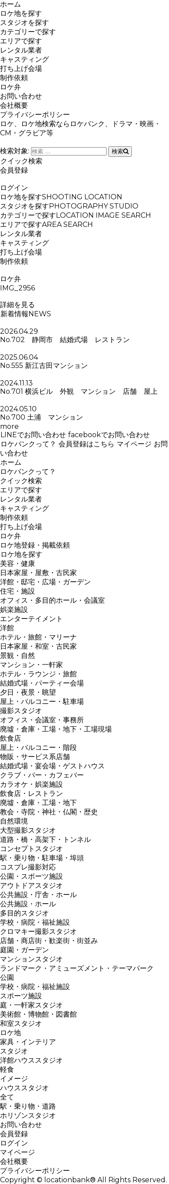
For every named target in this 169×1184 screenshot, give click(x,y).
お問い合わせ (21, 96)
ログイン (14, 188)
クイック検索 (21, 161)
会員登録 (14, 170)
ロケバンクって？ (28, 444)
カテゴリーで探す (28, 32)
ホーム (10, 4)
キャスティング (24, 59)
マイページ (134, 444)
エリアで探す (21, 41)
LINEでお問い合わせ (33, 435)
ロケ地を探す (21, 13)
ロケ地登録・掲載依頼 (35, 545)
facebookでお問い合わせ (109, 435)
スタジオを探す (24, 22)
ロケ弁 (10, 87)
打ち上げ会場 (21, 68)
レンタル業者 (21, 50)
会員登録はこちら (86, 444)
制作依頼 (14, 78)
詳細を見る (17, 304)
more (9, 426)
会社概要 (14, 105)
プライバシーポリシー (35, 114)
